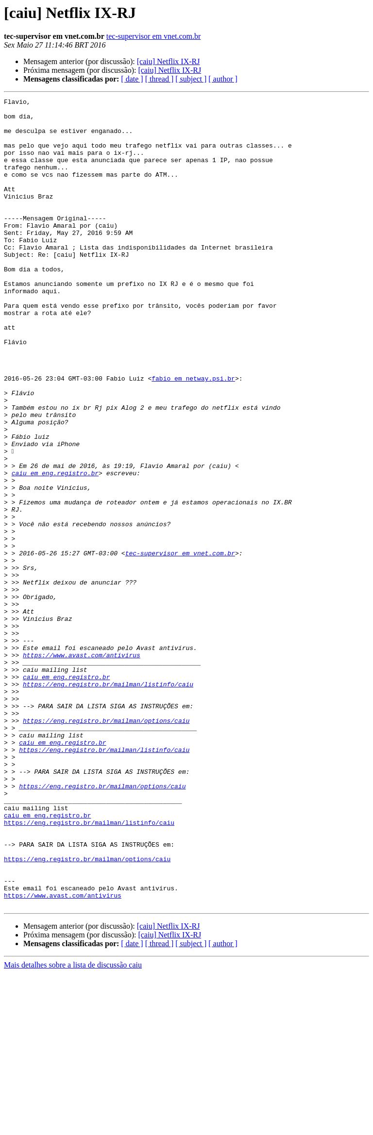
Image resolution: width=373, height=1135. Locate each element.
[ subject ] (190, 79)
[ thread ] (159, 79)
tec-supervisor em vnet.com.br (153, 36)
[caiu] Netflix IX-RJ (168, 61)
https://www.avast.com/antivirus (81, 767)
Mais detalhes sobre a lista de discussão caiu (73, 1126)
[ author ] (222, 79)
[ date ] (132, 79)
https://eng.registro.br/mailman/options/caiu (106, 845)
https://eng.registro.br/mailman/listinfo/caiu (108, 802)
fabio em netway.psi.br (193, 435)
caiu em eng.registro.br (55, 548)
